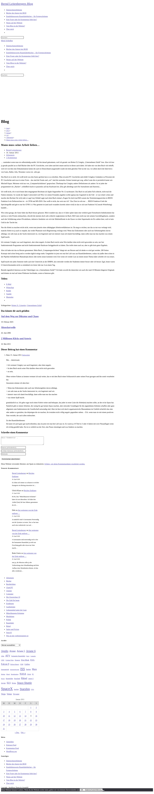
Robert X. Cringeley (19, 305)
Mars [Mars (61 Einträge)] (34, 670)
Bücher (8, 583)
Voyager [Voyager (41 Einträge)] (16, 696)
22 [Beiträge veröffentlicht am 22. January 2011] (31, 722)
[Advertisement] (77, 98)
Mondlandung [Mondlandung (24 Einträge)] (14, 676)
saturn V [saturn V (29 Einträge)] (31, 680)
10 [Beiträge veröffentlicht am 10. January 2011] (4, 717)
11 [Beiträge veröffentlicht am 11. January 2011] (9, 717)
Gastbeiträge (10, 608)
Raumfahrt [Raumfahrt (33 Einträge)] (9, 680)
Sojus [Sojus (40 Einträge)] (14, 685)
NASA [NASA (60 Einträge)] (23, 675)
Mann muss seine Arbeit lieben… (17, 140)
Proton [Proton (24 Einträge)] (3, 680)
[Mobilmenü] (7, 41)
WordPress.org (11, 753)
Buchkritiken (11, 586)
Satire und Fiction (12, 631)
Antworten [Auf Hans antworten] (26, 355)
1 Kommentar (11, 158)
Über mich (10, 66)
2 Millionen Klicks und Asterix (16, 338)
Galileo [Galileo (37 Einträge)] (27, 666)
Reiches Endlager (30, 492)
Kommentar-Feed (12, 750)
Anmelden (10, 743)
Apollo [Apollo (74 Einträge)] (4, 652)
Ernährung (10, 605)
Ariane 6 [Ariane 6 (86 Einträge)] (31, 652)
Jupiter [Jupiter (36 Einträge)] (28, 671)
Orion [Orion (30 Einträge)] (29, 676)
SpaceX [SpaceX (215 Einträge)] (7, 690)
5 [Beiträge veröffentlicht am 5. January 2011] (14, 713)
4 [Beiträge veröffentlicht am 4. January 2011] (9, 713)
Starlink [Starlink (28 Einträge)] (16, 691)
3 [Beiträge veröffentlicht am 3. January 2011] (3, 713)
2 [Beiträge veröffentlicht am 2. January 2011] (36, 709)
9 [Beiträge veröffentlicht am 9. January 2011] (36, 713)
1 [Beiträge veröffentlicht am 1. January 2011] (30, 709)
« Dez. (17, 734)
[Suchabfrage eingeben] (12, 37)
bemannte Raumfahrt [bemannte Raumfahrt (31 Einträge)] (18, 657)
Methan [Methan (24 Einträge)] (3, 676)
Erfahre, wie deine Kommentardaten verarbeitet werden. (64, 465)
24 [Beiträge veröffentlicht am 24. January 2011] (4, 726)
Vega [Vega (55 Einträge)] (3, 695)
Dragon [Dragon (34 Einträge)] (17, 662)
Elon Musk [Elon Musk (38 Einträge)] (25, 662)
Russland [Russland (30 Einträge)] (17, 680)
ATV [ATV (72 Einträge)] (7, 657)
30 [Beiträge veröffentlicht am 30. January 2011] (36, 726)
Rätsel (8, 628)
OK (82, 791)
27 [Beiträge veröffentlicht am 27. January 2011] (20, 726)
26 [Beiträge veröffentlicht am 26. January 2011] (15, 726)
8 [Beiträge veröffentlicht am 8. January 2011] (30, 713)
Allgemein (10, 155)
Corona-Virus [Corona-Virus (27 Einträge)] (10, 662)
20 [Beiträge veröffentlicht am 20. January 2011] (20, 722)
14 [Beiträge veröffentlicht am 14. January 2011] (25, 717)
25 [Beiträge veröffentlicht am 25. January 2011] (9, 726)
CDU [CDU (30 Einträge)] (2, 662)
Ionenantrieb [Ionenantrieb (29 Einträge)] (5, 671)
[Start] (7, 128)
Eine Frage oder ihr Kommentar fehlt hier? (22, 56)
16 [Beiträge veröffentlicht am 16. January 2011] (36, 717)
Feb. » (23, 734)
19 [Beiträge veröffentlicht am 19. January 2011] (15, 722)
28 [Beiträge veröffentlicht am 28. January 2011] (25, 726)
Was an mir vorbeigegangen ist (17, 637)
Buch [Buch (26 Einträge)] (27, 657)
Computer (9, 595)
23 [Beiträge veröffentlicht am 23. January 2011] (36, 722)
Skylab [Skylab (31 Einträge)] (3, 685)
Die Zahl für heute (12, 602)
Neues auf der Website (15, 60)
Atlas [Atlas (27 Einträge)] (2, 657)
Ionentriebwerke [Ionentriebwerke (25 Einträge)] (14, 671)
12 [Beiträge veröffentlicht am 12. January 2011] (15, 717)
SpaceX (9, 634)
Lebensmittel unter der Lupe (16, 612)
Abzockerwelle (8, 327)
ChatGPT (9, 589)
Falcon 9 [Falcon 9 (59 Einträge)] (5, 665)
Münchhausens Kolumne (15, 615)
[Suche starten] (25, 75)
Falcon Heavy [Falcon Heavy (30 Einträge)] (14, 666)
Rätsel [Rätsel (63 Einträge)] (24, 679)
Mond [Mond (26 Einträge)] (8, 676)
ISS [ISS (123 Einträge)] (22, 670)
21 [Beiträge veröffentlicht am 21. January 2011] (25, 722)
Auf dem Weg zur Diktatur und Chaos (20, 316)
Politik (8, 621)
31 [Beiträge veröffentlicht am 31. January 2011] (4, 730)
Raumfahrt (10, 625)
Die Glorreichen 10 (13, 599)
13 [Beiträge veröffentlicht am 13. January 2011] (20, 717)
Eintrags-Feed (11, 747)
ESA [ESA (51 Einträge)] (32, 661)
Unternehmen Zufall (34, 305)
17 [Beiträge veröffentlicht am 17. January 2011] (4, 722)
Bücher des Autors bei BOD (17, 49)
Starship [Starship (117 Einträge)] (25, 690)
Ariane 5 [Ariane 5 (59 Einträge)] (21, 652)
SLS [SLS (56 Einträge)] (9, 684)
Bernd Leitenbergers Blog (17, 3)
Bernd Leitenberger (14, 150)
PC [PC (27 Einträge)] (33, 676)
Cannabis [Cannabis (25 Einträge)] (33, 657)
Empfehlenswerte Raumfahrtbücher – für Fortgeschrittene (28, 53)
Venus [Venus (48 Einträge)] (9, 695)
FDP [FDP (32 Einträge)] (21, 666)
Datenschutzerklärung (14, 46)
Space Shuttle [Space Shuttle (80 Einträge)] (24, 684)
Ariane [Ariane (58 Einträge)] (12, 652)
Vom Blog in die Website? (16, 63)
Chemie (9, 592)
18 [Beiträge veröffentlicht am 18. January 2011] (9, 722)
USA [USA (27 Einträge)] (32, 691)
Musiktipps (10, 618)
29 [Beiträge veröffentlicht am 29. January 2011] (31, 726)
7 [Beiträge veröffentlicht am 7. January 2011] (25, 713)
